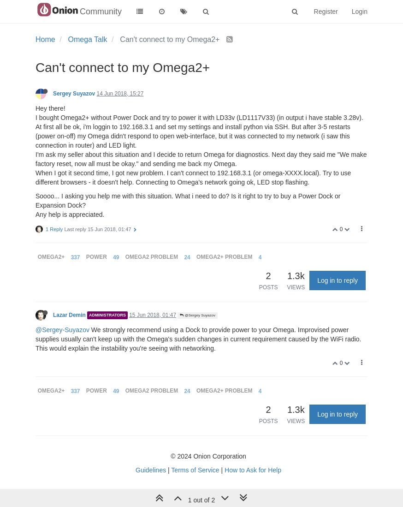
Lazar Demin (69, 315)
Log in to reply (337, 280)
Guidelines (151, 470)
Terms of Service (195, 470)
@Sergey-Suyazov (62, 330)
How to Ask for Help (253, 470)
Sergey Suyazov (74, 93)
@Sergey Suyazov (197, 315)
